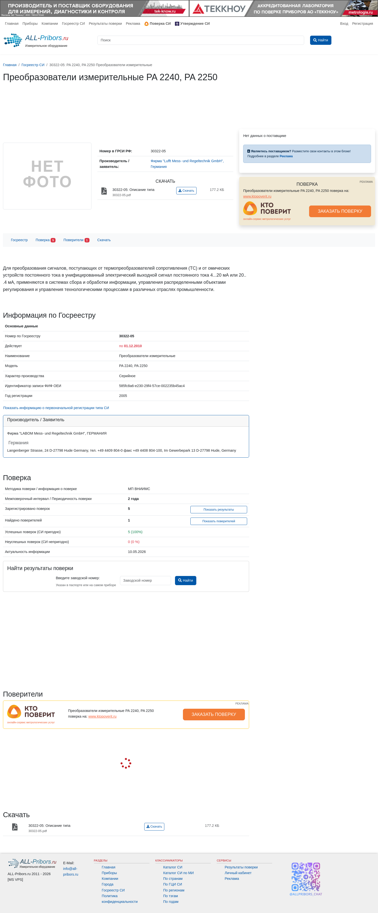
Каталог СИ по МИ (178, 873)
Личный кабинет (238, 873)
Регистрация (362, 24)
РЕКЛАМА (366, 181)
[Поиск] (200, 40)
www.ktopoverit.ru (257, 196)
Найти (185, 580)
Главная (12, 24)
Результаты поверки (105, 24)
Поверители (76, 240)
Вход (344, 24)
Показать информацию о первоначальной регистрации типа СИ (56, 408)
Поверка (46, 240)
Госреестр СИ (73, 24)
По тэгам (170, 896)
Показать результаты (219, 509)
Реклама (133, 24)
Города (108, 884)
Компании (50, 24)
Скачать (186, 190)
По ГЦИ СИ (172, 884)
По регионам (174, 890)
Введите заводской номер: (78, 578)
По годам (170, 902)
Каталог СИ (172, 867)
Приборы (30, 24)
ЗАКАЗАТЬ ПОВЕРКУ (340, 211)
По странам (173, 879)
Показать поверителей (219, 521)
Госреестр (19, 240)
